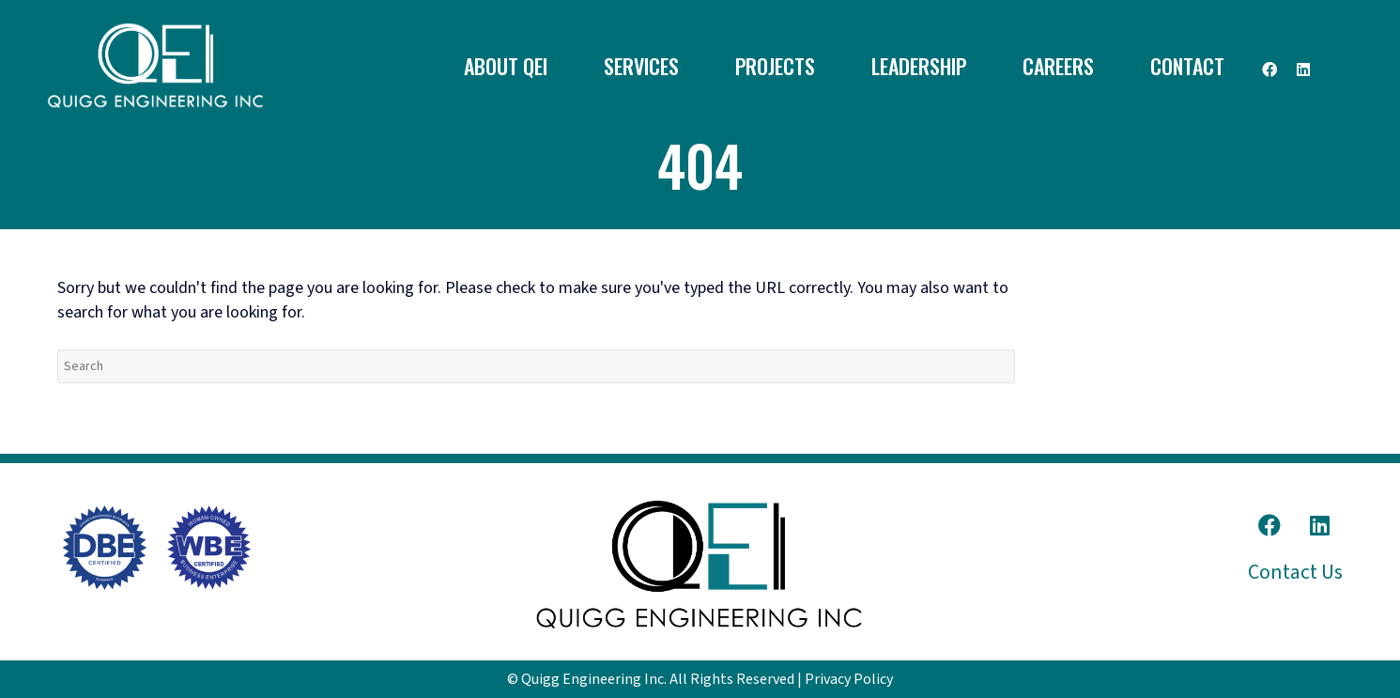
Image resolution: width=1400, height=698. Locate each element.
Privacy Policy (849, 679)
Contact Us (1295, 572)
